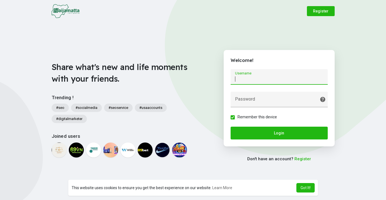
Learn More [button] (222, 188)
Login (279, 133)
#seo (60, 108)
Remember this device (257, 117)
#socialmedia (86, 108)
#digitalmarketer (69, 119)
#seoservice (118, 108)
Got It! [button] (306, 188)
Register (321, 11)
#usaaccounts (150, 108)
